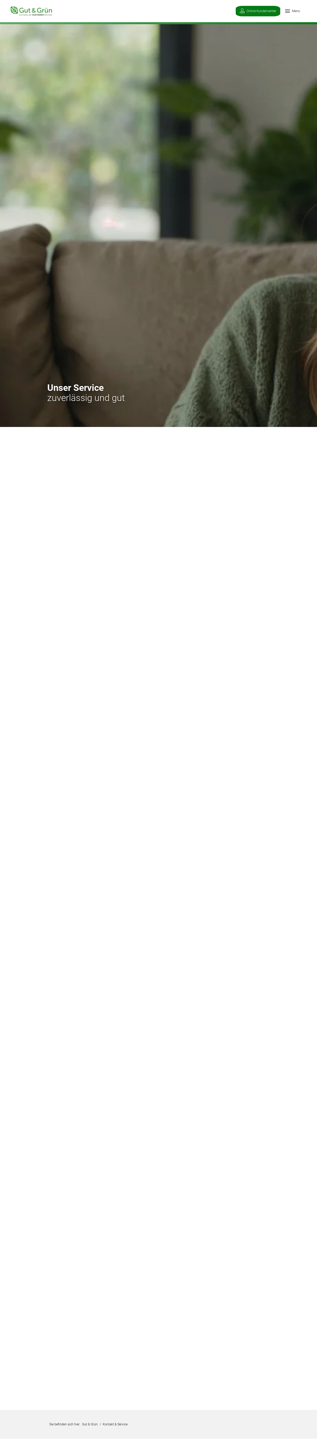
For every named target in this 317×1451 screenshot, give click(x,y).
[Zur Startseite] (28, 11)
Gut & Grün (90, 1425)
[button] (289, 11)
